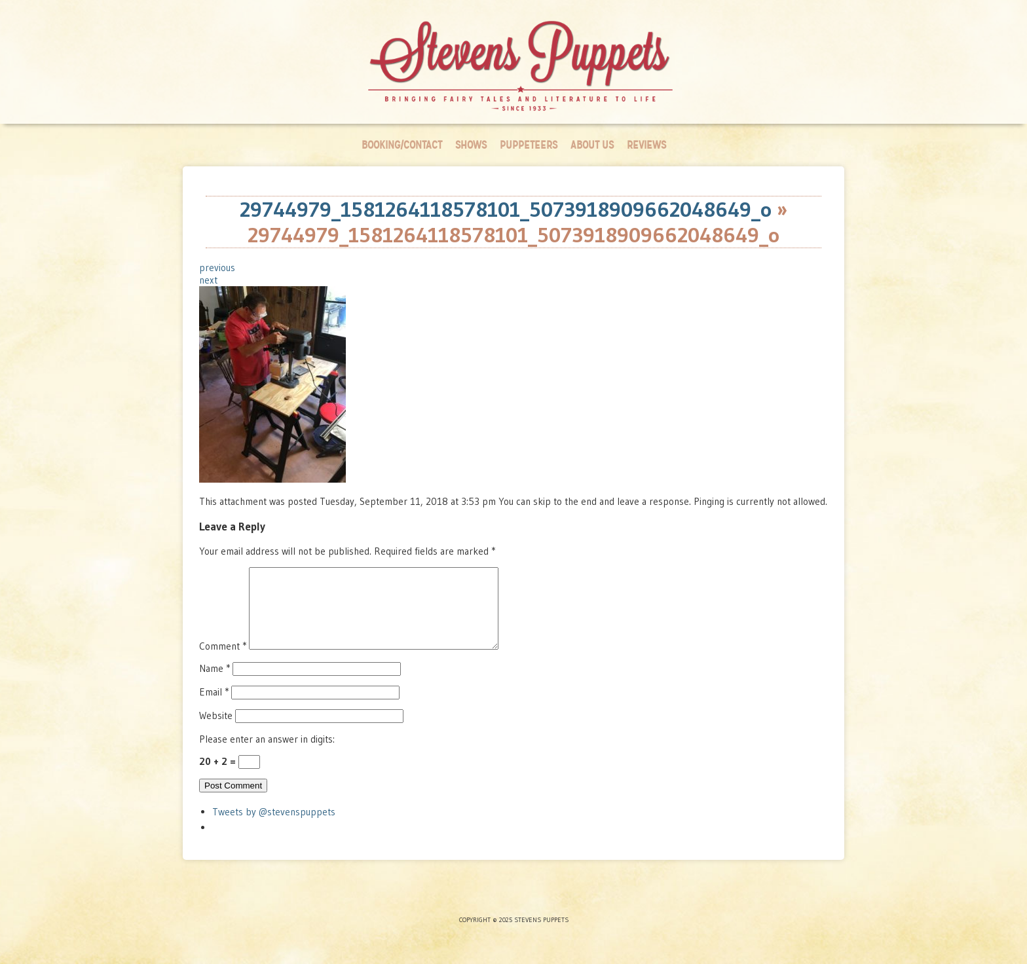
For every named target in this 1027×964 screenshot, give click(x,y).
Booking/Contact (402, 145)
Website (216, 731)
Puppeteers (528, 145)
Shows (471, 145)
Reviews (646, 145)
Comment (222, 662)
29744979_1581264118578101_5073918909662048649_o (506, 209)
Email (214, 707)
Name (214, 684)
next (208, 280)
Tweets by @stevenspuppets (273, 827)
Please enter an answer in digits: (267, 755)
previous (217, 267)
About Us (592, 145)
